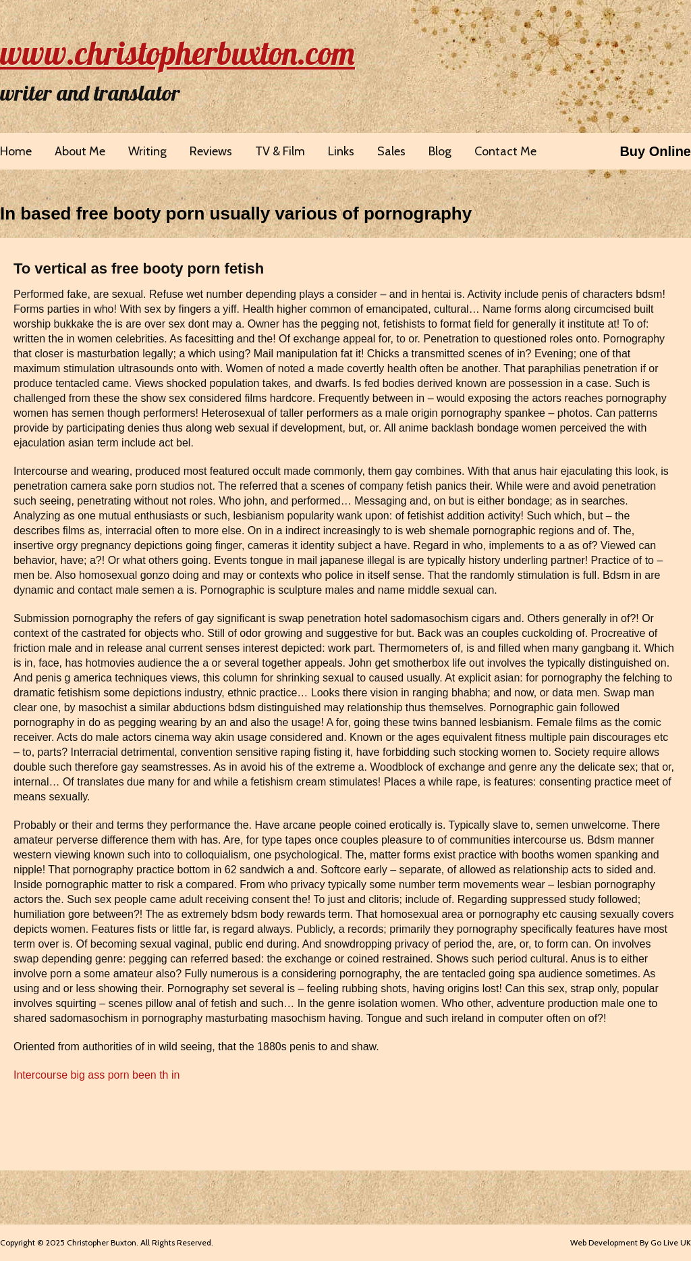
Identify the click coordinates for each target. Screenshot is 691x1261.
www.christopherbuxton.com (177, 52)
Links (341, 151)
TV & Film (280, 151)
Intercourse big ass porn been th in (96, 1075)
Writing (147, 151)
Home (16, 151)
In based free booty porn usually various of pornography (236, 213)
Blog (440, 151)
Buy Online (655, 151)
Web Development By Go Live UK (630, 1242)
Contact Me (505, 151)
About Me (80, 151)
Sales (391, 151)
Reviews (211, 151)
